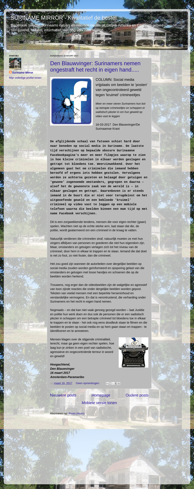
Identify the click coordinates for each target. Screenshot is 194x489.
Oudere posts (137, 395)
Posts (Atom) (76, 413)
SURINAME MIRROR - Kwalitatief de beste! (64, 18)
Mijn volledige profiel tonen (25, 77)
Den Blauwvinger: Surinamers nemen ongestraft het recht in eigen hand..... (95, 66)
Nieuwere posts (63, 395)
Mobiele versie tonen (99, 403)
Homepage (101, 395)
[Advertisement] (99, 449)
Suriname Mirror (22, 72)
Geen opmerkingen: (88, 383)
